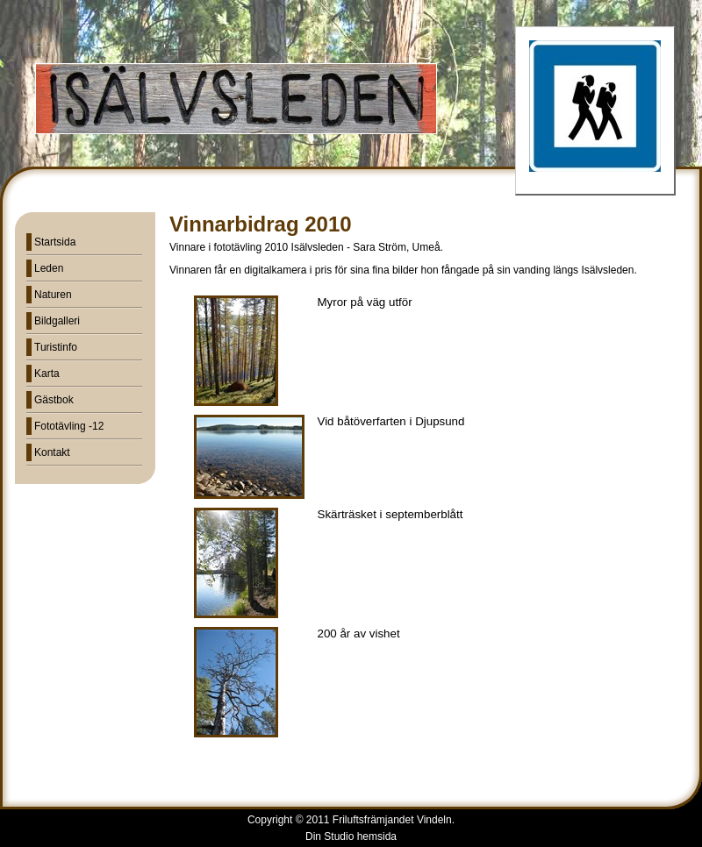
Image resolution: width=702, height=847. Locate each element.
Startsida (54, 242)
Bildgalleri (57, 321)
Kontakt (52, 452)
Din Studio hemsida (351, 836)
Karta (47, 373)
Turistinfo (55, 347)
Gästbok (54, 400)
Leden (48, 268)
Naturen (53, 294)
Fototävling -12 (69, 426)
